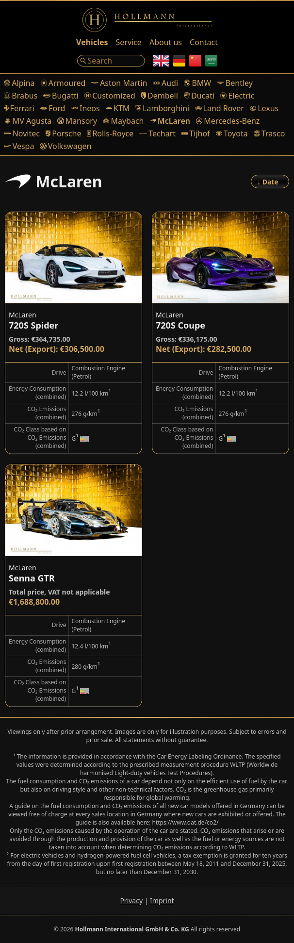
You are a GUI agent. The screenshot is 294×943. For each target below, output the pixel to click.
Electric (237, 95)
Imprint (162, 900)
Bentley (235, 83)
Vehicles (92, 42)
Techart (157, 133)
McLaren (170, 121)
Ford (52, 108)
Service (129, 42)
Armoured (63, 83)
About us (165, 42)
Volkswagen (65, 146)
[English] (161, 60)
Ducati (199, 95)
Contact (204, 42)
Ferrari (19, 108)
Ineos (85, 108)
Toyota (232, 133)
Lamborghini (162, 108)
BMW (197, 83)
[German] (179, 60)
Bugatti (60, 95)
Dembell (159, 95)
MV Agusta (27, 121)
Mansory (77, 121)
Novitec (22, 133)
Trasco (269, 133)
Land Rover (219, 108)
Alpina (19, 83)
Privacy (131, 900)
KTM (118, 108)
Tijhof (195, 133)
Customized (109, 95)
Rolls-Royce (110, 133)
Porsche (64, 133)
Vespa (19, 146)
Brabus (20, 95)
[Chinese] (195, 60)
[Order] (270, 181)
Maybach (123, 121)
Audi (165, 83)
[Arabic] (211, 60)
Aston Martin (119, 83)
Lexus (264, 108)
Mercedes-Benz (228, 121)
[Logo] (147, 20)
